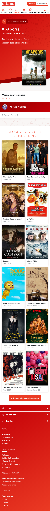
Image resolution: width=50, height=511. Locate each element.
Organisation (7, 437)
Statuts (5, 443)
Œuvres (16, 10)
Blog (25, 408)
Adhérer (32, 3)
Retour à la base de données (25, 398)
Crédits (5, 505)
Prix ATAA (6, 440)
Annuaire (24, 10)
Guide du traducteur (11, 458)
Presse (5, 502)
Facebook (25, 414)
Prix (10, 10)
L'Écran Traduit (8, 461)
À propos (6, 434)
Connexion (42, 3)
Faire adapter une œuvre (13, 479)
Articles (37, 10)
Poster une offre (9, 485)
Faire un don (7, 496)
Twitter (25, 421)
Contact (5, 499)
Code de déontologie (11, 464)
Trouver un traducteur (11, 482)
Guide (31, 10)
